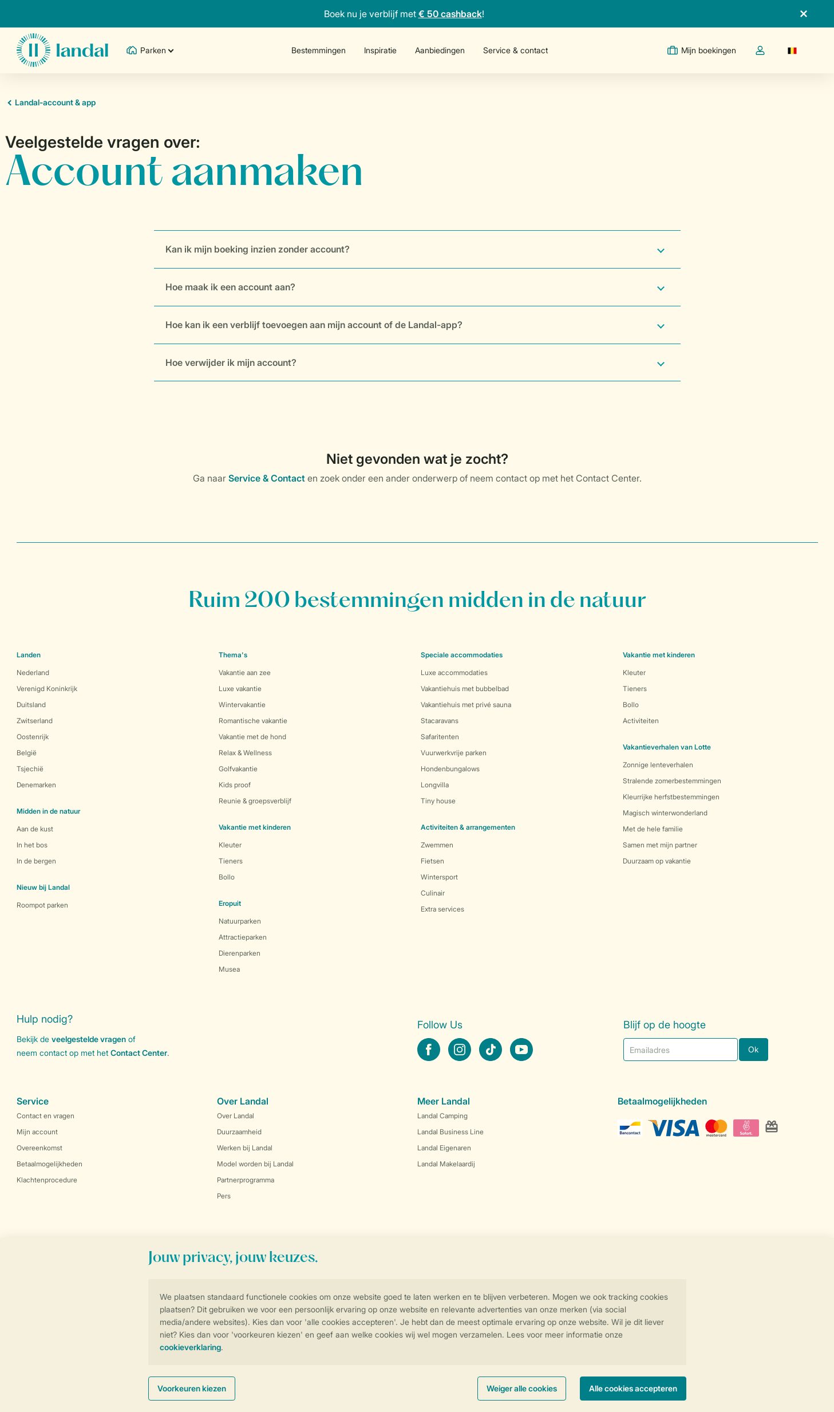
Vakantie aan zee (245, 672)
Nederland (33, 672)
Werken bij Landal (244, 1147)
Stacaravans (439, 720)
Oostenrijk (33, 736)
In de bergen (36, 861)
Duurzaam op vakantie (657, 861)
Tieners (231, 861)
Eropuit (230, 903)
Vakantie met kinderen (255, 827)
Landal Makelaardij (446, 1163)
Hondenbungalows (450, 768)
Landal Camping (442, 1115)
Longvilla (435, 784)
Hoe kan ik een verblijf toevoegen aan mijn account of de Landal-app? (314, 324)
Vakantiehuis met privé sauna (466, 704)
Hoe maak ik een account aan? (230, 287)
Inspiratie (380, 50)
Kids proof (235, 784)
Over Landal (235, 1115)
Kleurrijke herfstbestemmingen (671, 796)
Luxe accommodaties (454, 672)
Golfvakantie (238, 768)
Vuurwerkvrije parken (454, 752)
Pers (224, 1196)
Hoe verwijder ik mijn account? (231, 362)
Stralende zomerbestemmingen (672, 780)
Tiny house (438, 800)
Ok (753, 1049)
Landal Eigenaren (444, 1147)
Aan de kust (35, 829)
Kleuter (230, 845)
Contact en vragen (45, 1115)
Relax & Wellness (245, 752)
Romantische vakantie (253, 720)
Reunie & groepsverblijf (255, 800)
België (27, 752)
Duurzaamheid (239, 1131)
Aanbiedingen (440, 50)
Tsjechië (30, 768)
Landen (29, 654)
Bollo (227, 877)
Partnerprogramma (245, 1180)
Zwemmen (437, 845)
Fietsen (432, 861)
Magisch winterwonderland (665, 812)
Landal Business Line (450, 1131)
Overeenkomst (39, 1147)
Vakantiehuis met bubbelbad (465, 688)
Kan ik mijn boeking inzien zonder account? (257, 249)
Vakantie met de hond (252, 736)
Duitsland (31, 704)
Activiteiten (641, 720)
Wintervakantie (242, 704)
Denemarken (36, 784)
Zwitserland (35, 720)
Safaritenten (440, 736)
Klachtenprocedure (47, 1180)
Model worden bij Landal (255, 1163)
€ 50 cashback (450, 13)
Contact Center (138, 1053)
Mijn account (37, 1131)
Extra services (442, 909)
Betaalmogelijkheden (49, 1163)
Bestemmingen (318, 50)
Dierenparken (239, 953)
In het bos (32, 845)
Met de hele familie (653, 829)
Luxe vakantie (240, 688)
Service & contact (515, 50)
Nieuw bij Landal (43, 887)
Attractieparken (243, 937)
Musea (229, 969)
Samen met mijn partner (660, 845)
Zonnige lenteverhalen (658, 764)
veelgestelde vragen (89, 1039)
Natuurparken (240, 921)
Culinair (433, 893)
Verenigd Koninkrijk (47, 688)
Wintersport (439, 877)
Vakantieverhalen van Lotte (667, 747)
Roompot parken (42, 905)
